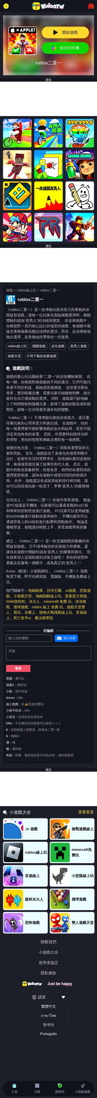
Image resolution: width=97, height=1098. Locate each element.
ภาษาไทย (48, 1016)
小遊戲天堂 (22, 596)
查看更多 (86, 812)
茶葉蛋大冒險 (76, 596)
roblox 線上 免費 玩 (47, 607)
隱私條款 (48, 973)
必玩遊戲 (58, 346)
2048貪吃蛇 (15, 601)
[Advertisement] (48, 265)
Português (48, 1034)
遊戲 (9, 290)
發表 (18, 668)
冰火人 (34, 601)
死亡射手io (22, 618)
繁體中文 (48, 1006)
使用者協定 (48, 963)
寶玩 (17, 612)
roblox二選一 (49, 290)
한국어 (48, 1025)
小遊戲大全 (48, 952)
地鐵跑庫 (35, 590)
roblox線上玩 (26, 290)
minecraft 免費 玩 (58, 601)
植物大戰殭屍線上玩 (55, 612)
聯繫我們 (48, 942)
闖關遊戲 (39, 346)
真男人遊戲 (78, 346)
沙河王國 (54, 590)
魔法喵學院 (44, 618)
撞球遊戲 (20, 607)
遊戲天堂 (14, 356)
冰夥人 (30, 612)
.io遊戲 (70, 590)
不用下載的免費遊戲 (41, 356)
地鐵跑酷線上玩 (48, 596)
